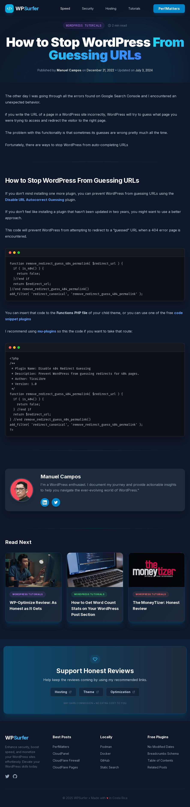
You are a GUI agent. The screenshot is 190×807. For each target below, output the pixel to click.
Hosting (111, 8)
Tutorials (134, 8)
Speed (65, 8)
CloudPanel (61, 753)
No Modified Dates (161, 747)
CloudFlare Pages (65, 767)
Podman (106, 747)
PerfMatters (169, 8)
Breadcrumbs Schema (163, 753)
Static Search (109, 767)
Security (88, 8)
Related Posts (157, 767)
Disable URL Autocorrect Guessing (34, 200)
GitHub (105, 760)
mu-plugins (46, 331)
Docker (105, 753)
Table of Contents (160, 760)
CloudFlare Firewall (66, 760)
